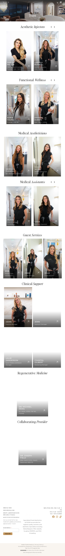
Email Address (7, 527)
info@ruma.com (8, 510)
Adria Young (10, 119)
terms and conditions (39, 546)
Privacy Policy (39, 544)
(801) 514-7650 (7, 508)
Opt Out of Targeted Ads (32, 548)
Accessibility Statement (25, 546)
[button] (51, 27)
